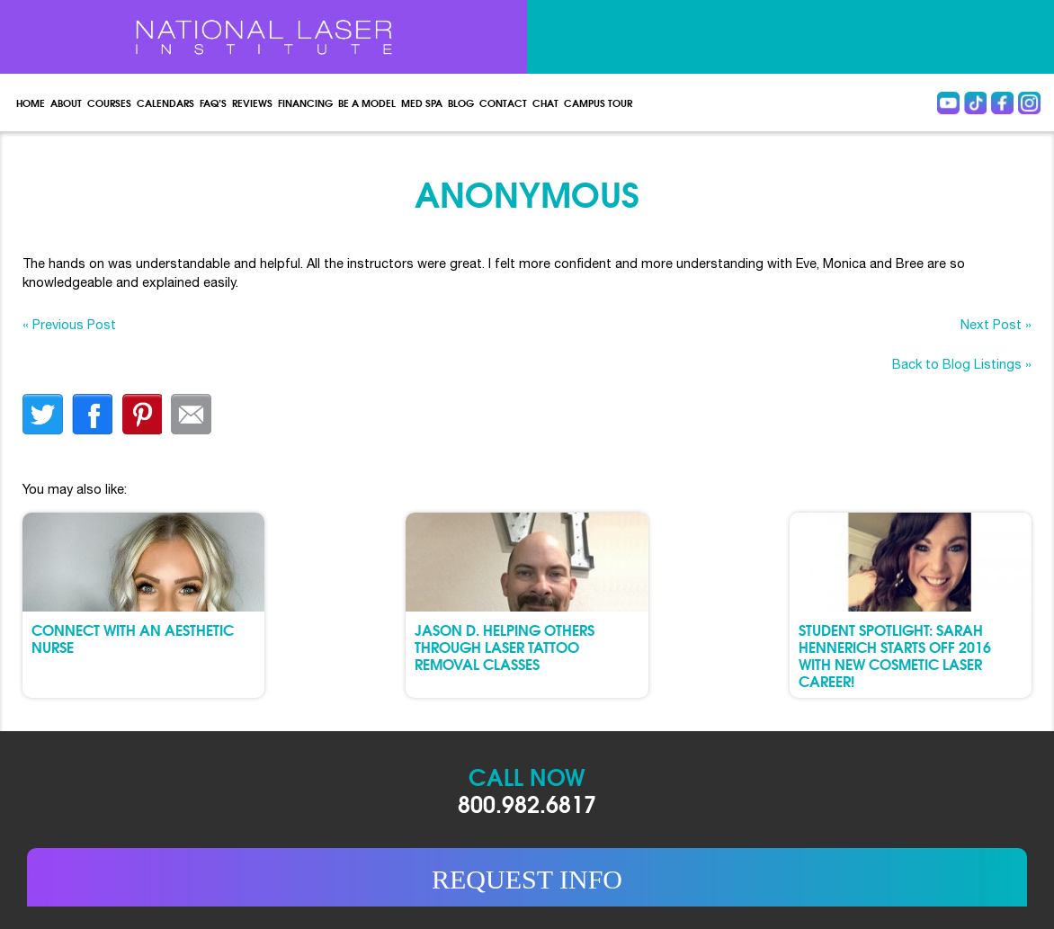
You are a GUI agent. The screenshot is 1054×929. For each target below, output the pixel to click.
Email (191, 414)
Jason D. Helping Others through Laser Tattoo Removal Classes (504, 646)
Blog (461, 102)
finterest (141, 414)
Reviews (252, 102)
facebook (92, 414)
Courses (109, 102)
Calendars (165, 102)
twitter (42, 414)
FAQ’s (213, 102)
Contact (503, 102)
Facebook (1002, 103)
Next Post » (996, 324)
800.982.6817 (527, 802)
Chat (545, 102)
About (66, 102)
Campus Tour (598, 102)
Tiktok (975, 103)
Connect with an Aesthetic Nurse (132, 637)
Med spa (421, 102)
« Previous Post (69, 324)
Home (30, 102)
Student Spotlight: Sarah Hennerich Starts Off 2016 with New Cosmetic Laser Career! (895, 655)
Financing (305, 102)
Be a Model (367, 102)
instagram (1029, 103)
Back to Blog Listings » (962, 363)
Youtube (948, 103)
